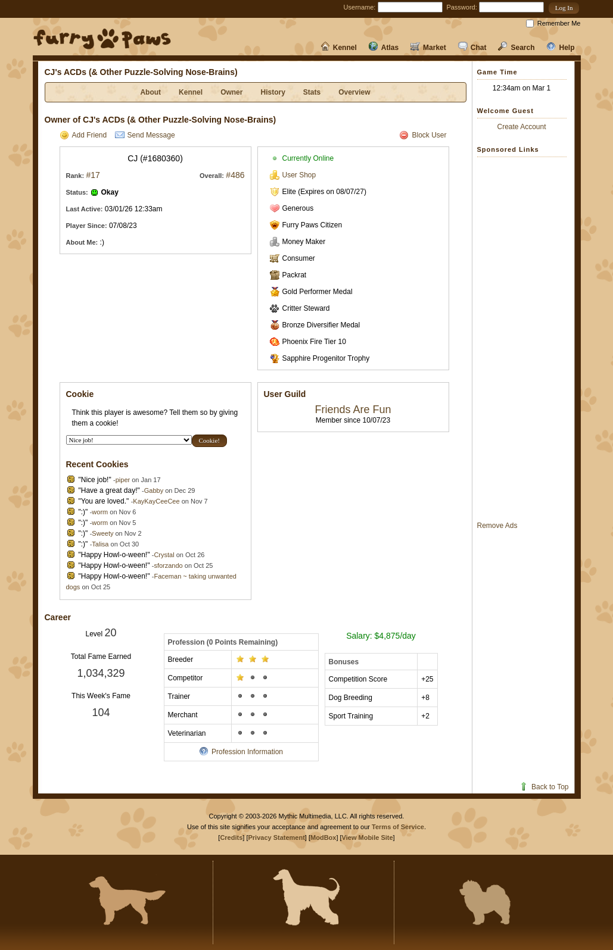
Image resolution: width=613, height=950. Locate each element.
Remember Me (559, 23)
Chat (472, 47)
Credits (231, 837)
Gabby (153, 490)
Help (560, 47)
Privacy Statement (276, 837)
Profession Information (241, 752)
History (272, 92)
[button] (564, 8)
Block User (422, 135)
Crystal (164, 554)
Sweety (102, 533)
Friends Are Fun (353, 409)
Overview (354, 92)
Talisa (100, 544)
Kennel (338, 47)
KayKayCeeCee (156, 501)
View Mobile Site (367, 837)
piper (123, 479)
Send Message (145, 135)
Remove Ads (497, 525)
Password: (461, 7)
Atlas (384, 47)
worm (100, 511)
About (150, 92)
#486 (235, 175)
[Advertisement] (524, 338)
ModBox (323, 837)
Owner (231, 92)
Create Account (521, 127)
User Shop (293, 175)
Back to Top (543, 787)
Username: (360, 7)
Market (428, 47)
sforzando (168, 565)
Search (516, 47)
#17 (92, 175)
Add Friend (83, 135)
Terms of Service (398, 826)
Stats (311, 92)
